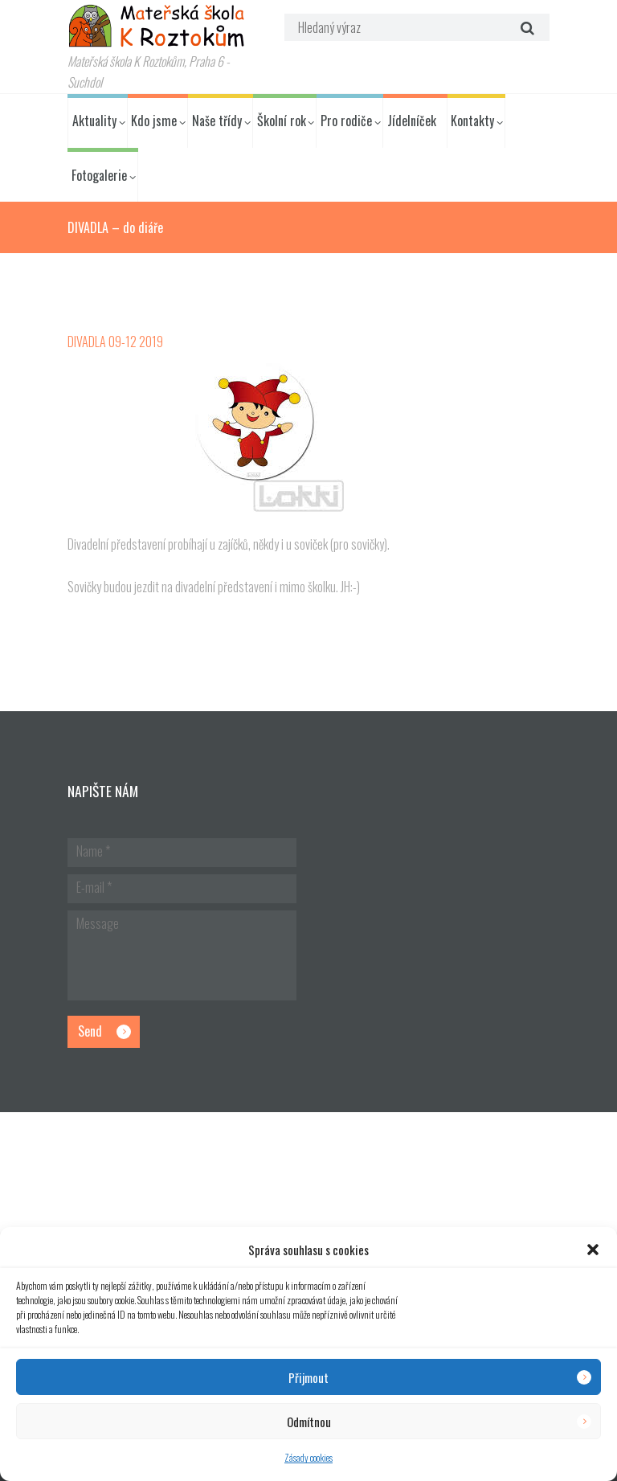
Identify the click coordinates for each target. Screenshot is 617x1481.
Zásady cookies (308, 1457)
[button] (593, 1250)
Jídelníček (411, 120)
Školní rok (281, 120)
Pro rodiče (346, 120)
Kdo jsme (154, 120)
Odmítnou (309, 1421)
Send (90, 1031)
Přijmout (308, 1377)
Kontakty (472, 120)
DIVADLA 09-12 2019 (115, 341)
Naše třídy (217, 120)
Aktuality (94, 120)
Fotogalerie (99, 175)
